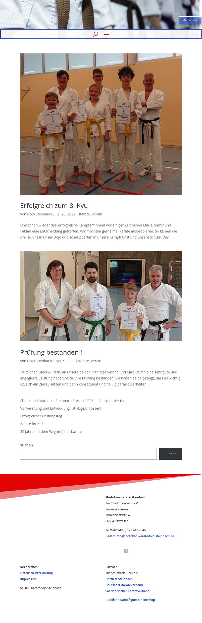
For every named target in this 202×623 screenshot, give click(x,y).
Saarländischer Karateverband (128, 591)
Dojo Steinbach (39, 214)
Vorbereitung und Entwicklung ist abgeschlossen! (60, 408)
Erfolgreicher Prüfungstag (41, 416)
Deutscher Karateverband (124, 585)
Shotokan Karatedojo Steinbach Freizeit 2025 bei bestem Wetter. (72, 400)
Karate (84, 214)
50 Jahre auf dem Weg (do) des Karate (51, 431)
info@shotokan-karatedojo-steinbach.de (145, 536)
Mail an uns (190, 20)
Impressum (28, 579)
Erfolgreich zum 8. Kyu (54, 205)
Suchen (26, 445)
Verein (97, 214)
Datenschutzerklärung (36, 573)
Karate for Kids (32, 423)
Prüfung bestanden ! (51, 352)
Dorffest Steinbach (119, 579)
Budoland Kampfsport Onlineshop (130, 600)
